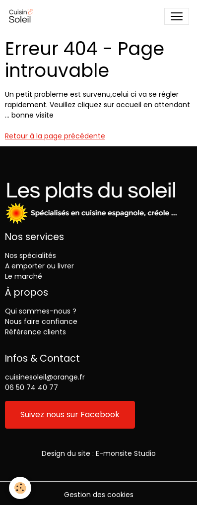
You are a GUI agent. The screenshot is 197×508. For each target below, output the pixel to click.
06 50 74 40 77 (31, 387)
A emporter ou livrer (39, 266)
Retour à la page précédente (55, 136)
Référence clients (35, 332)
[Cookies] (20, 488)
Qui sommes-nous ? (40, 311)
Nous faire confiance (41, 321)
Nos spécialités (30, 255)
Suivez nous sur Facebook (70, 414)
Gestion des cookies (98, 495)
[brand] (23, 16)
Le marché (23, 276)
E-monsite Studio (126, 453)
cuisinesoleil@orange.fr (45, 377)
